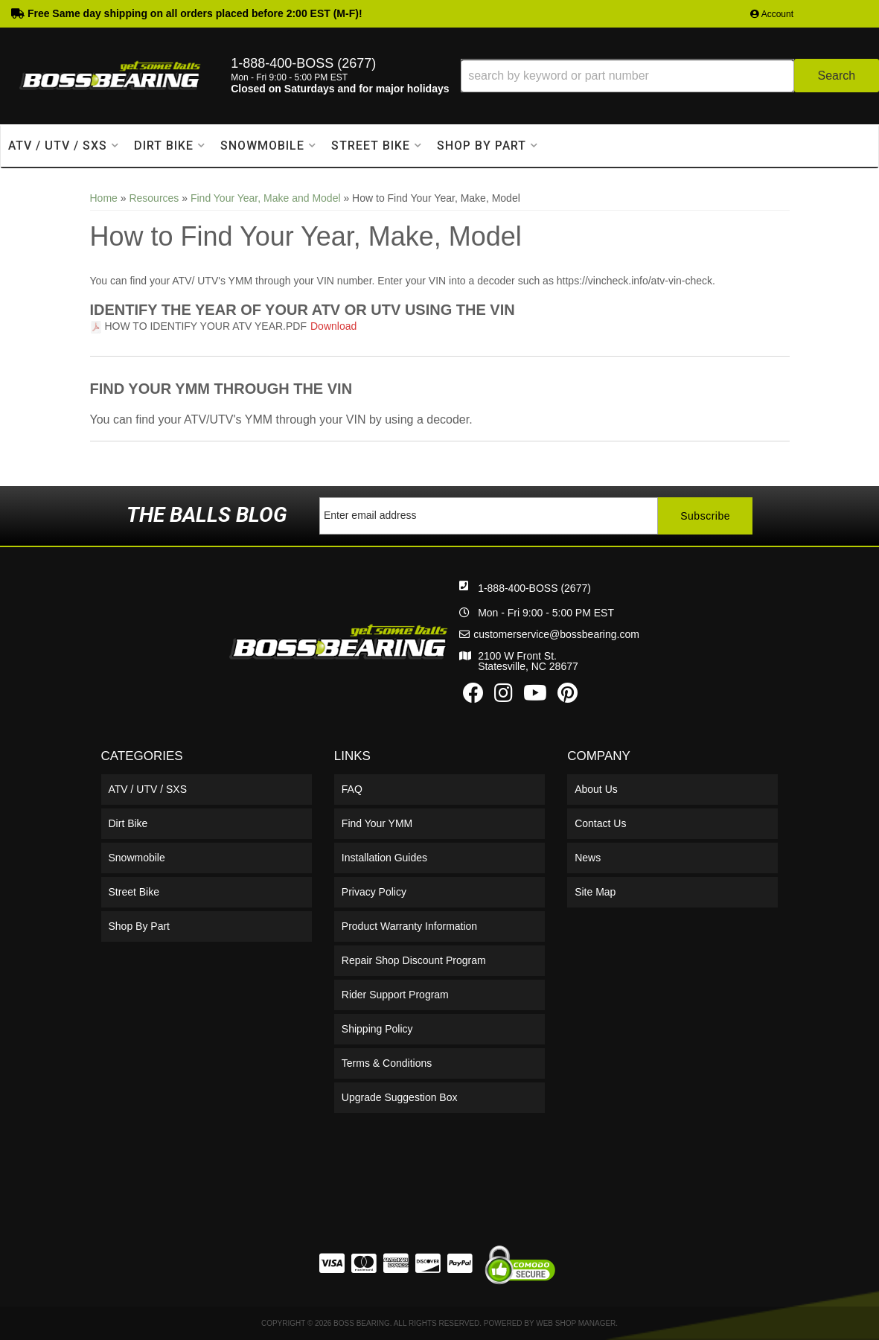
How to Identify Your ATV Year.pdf (206, 326)
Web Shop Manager (576, 1323)
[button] (670, 75)
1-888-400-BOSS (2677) (534, 588)
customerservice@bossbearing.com (556, 634)
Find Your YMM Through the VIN (221, 388)
